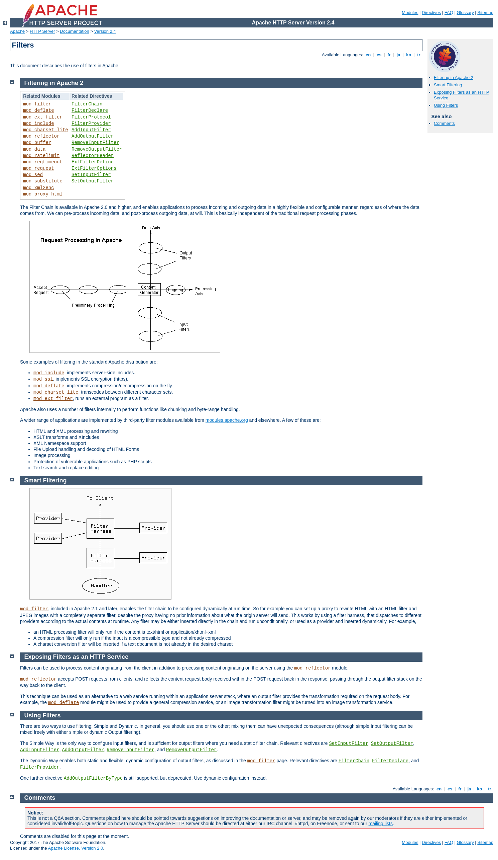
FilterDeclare (90, 110)
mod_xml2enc (38, 187)
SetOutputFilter (93, 181)
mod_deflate (38, 110)
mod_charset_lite (45, 130)
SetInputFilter (91, 174)
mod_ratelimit (41, 155)
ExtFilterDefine (93, 162)
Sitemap (485, 12)
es (379, 54)
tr (419, 54)
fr (389, 54)
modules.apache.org (227, 420)
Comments (444, 123)
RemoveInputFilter (95, 142)
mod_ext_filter (43, 117)
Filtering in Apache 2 (453, 77)
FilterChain (87, 104)
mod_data (34, 149)
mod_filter (37, 104)
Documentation (74, 31)
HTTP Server (42, 31)
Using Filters (446, 105)
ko (408, 54)
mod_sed (33, 174)
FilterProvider (91, 123)
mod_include (38, 123)
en (368, 54)
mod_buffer (37, 142)
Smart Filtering (448, 84)
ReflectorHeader (93, 155)
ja (398, 54)
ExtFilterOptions (94, 168)
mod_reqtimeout (43, 162)
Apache (17, 31)
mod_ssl (43, 379)
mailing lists (381, 823)
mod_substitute (43, 181)
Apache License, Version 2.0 (75, 848)
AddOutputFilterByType (93, 778)
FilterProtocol (91, 117)
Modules (410, 12)
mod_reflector (41, 136)
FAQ (449, 12)
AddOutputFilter (93, 136)
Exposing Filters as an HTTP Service (76, 656)
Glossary (465, 12)
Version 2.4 (105, 31)
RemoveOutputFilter (97, 149)
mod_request (38, 168)
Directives (431, 12)
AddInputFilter (91, 130)
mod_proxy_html (43, 194)
